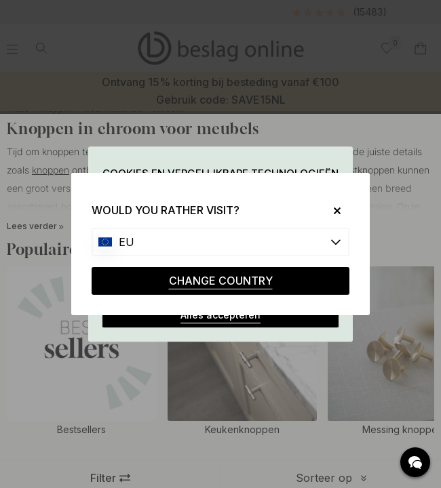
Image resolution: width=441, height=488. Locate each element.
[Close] (332, 210)
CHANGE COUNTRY (221, 280)
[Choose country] (220, 242)
